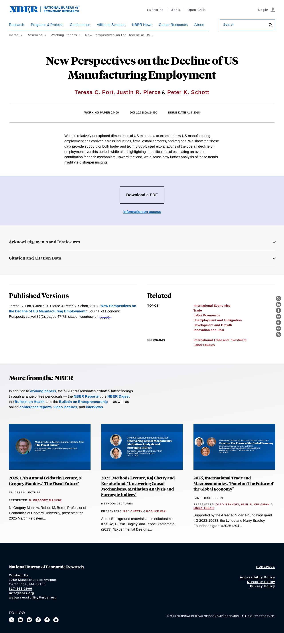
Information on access (142, 212)
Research (16, 25)
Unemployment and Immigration (217, 320)
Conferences (80, 25)
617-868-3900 (20, 588)
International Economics (212, 305)
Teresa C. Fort (94, 92)
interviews (94, 407)
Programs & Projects (47, 25)
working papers (43, 391)
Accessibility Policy (257, 577)
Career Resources (173, 25)
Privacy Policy (262, 586)
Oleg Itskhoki (227, 504)
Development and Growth (212, 325)
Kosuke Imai (156, 511)
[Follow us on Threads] (38, 620)
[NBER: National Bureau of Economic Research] (48, 11)
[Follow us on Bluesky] (29, 620)
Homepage (265, 566)
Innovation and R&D (208, 330)
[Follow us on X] (11, 620)
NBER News (142, 25)
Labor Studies (204, 345)
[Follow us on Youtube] (56, 620)
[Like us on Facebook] (47, 620)
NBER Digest (118, 396)
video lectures (65, 407)
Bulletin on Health (30, 402)
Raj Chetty (132, 511)
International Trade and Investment (220, 340)
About (199, 25)
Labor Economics (206, 315)
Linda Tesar (203, 508)
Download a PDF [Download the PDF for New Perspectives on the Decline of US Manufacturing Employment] (142, 195)
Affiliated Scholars (111, 25)
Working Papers (64, 35)
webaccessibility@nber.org (33, 597)
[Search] (270, 26)
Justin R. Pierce (138, 92)
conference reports (36, 407)
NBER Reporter (87, 396)
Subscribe (155, 10)
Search (229, 24)
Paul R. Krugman (255, 504)
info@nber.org (21, 593)
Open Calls (196, 10)
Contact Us (19, 575)
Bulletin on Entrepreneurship (83, 402)
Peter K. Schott (188, 92)
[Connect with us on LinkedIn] (20, 620)
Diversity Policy (261, 581)
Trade (197, 310)
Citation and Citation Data (35, 258)
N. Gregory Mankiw (45, 500)
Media (175, 10)
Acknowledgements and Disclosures (44, 241)
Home (13, 35)
